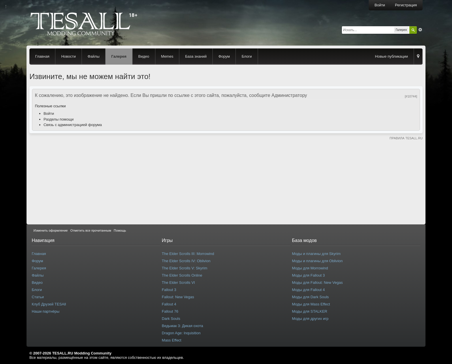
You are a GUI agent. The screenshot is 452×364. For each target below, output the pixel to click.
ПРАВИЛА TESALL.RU (406, 138)
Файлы (93, 56)
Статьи (38, 297)
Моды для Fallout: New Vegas (317, 282)
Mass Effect (171, 340)
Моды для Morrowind (310, 268)
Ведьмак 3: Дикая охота (182, 326)
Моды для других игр (310, 318)
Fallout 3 (169, 290)
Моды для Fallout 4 (308, 290)
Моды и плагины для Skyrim (316, 254)
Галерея (119, 56)
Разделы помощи (59, 119)
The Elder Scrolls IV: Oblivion (186, 261)
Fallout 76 (170, 311)
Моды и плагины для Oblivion (317, 261)
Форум (224, 56)
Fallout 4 (169, 304)
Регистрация (406, 5)
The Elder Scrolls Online (182, 275)
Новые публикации (391, 56)
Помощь (120, 230)
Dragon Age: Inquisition (181, 333)
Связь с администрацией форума (73, 125)
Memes (167, 56)
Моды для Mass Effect (311, 304)
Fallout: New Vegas (178, 297)
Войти (379, 5)
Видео (143, 56)
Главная (42, 56)
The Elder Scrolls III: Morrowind (188, 254)
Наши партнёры (45, 311)
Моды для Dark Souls (310, 297)
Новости (68, 56)
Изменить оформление (50, 230)
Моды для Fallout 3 (308, 275)
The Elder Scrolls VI (178, 282)
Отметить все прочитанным (90, 230)
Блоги (247, 56)
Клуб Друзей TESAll (49, 304)
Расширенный (420, 29)
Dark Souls (171, 318)
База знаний (196, 56)
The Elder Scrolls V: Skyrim (184, 268)
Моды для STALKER (309, 311)
